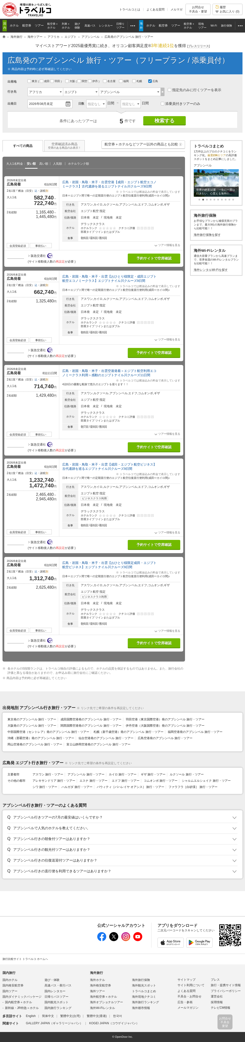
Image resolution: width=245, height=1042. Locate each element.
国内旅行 (9, 973)
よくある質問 (155, 9)
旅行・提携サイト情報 (226, 985)
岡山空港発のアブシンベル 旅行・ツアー (35, 744)
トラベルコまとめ (144, 991)
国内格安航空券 (13, 985)
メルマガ (176, 9)
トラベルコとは (129, 9)
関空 (83, 81)
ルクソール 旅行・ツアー (187, 774)
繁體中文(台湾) (70, 1016)
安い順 (31, 163)
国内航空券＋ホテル (18, 1002)
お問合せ (198, 9)
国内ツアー (10, 991)
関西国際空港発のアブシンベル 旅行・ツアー (90, 725)
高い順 (43, 163)
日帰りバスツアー (56, 996)
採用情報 (217, 1002)
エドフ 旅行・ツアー (126, 780)
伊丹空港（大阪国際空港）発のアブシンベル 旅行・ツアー (165, 725)
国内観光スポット (56, 1002)
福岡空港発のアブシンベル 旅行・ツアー (195, 732)
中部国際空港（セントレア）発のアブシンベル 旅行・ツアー (48, 732)
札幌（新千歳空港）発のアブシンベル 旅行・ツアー (128, 732)
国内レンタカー (55, 991)
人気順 (57, 163)
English (31, 1016)
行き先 (12, 91)
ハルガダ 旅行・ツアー (77, 787)
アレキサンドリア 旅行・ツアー (53, 780)
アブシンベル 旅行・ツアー (86, 774)
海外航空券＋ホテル (103, 996)
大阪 (70, 81)
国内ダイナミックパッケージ (22, 996)
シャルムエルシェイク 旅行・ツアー (206, 780)
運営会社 (217, 996)
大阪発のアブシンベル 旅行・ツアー (32, 725)
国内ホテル (10, 980)
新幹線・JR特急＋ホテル (22, 1008)
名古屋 (109, 81)
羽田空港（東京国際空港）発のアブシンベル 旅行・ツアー (165, 719)
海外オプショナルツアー (106, 1002)
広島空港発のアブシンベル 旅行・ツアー (165, 738)
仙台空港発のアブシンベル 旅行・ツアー (105, 738)
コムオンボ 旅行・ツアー (161, 780)
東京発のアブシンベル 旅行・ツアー (32, 719)
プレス (215, 979)
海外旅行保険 (141, 980)
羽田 (55, 81)
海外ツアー (97, 991)
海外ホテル (97, 980)
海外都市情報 (141, 1008)
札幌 (137, 81)
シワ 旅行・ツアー (44, 787)
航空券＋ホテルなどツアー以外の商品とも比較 (143, 145)
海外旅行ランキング (145, 1002)
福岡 (124, 81)
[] (198, 46)
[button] (180, 144)
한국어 (117, 1016)
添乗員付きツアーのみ (180, 104)
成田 (45, 81)
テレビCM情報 (220, 1007)
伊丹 (93, 81)
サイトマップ (187, 979)
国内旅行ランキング (58, 1008)
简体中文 (48, 1016)
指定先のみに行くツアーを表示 (194, 90)
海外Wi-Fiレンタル (102, 1008)
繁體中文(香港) (97, 1016)
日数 (81, 103)
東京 (33, 81)
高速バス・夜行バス (58, 985)
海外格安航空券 (100, 985)
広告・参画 (185, 1002)
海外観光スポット (144, 985)
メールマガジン (188, 1007)
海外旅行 (96, 973)
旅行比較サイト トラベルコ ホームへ (25, 958)
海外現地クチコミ (144, 996)
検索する (164, 120)
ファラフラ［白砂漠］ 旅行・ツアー (192, 787)
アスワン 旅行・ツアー (47, 774)
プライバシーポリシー (226, 991)
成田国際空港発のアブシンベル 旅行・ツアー (90, 719)
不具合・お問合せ (190, 996)
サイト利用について (191, 985)
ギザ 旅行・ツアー (153, 774)
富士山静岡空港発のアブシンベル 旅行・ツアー (98, 744)
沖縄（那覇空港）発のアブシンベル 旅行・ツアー (41, 738)
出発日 (12, 103)
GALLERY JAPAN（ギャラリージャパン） (54, 1023)
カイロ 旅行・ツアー (122, 774)
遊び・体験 (52, 980)
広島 (153, 81)
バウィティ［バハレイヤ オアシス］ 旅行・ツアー (130, 787)
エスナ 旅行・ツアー (93, 780)
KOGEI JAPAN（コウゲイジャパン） (114, 1023)
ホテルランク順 (78, 163)
